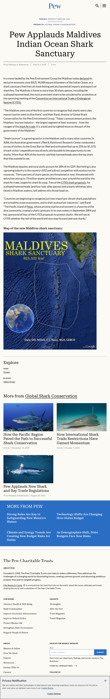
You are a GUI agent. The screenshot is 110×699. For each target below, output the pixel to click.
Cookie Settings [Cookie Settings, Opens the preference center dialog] (54, 694)
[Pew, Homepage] (55, 6)
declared (84, 78)
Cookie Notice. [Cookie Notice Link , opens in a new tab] (47, 689)
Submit (100, 652)
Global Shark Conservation (51, 396)
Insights (54, 599)
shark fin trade (27, 126)
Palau (30, 206)
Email (52, 647)
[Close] (105, 681)
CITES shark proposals (73, 182)
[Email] (72, 652)
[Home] (28, 560)
